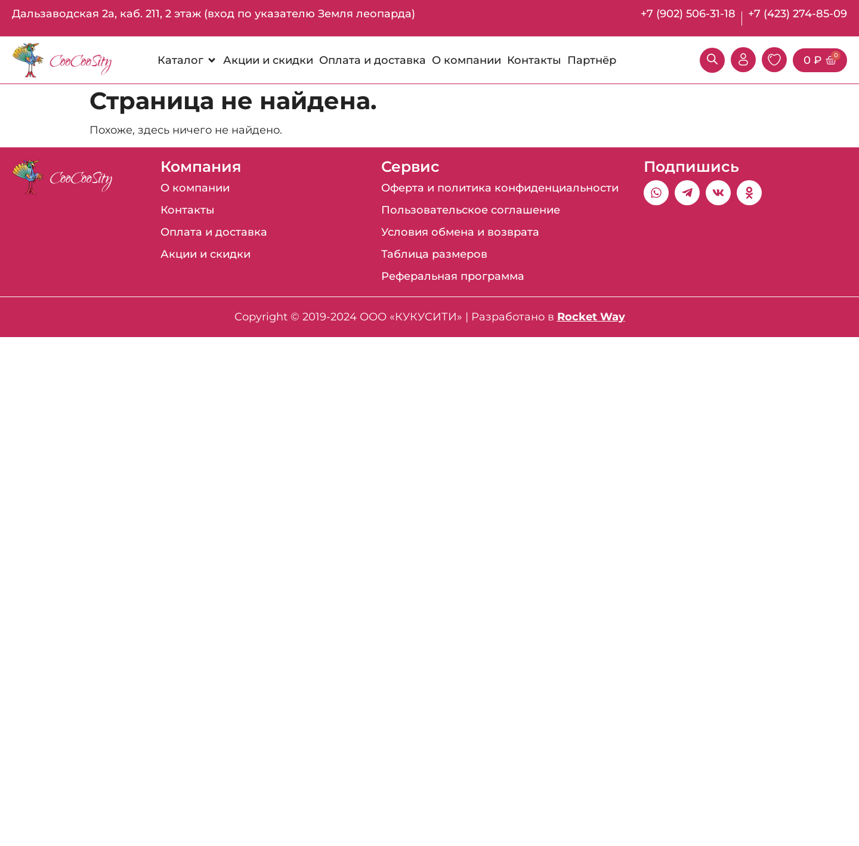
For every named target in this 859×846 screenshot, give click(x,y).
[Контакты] (534, 60)
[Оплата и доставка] (372, 60)
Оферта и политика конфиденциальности (500, 187)
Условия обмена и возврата (460, 232)
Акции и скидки (205, 254)
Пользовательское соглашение (470, 210)
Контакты (187, 210)
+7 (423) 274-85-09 (797, 13)
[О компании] (466, 60)
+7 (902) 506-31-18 (688, 13)
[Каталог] (187, 60)
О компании (195, 187)
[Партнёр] (591, 60)
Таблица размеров (434, 254)
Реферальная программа (452, 276)
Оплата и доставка (213, 232)
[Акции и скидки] (268, 60)
